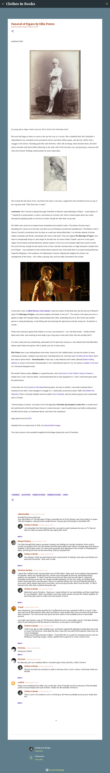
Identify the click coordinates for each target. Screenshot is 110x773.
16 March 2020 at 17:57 (40, 570)
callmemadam (23, 514)
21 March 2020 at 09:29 (46, 525)
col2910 (21, 682)
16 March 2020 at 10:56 (37, 514)
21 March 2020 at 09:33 (46, 626)
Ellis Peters (26, 494)
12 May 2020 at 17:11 (45, 691)
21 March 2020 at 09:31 (46, 589)
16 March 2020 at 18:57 (31, 607)
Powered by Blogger (55, 770)
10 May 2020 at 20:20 (31, 682)
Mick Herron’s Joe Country (39, 311)
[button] (12, 31)
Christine (21, 648)
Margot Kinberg (24, 541)
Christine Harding (25, 570)
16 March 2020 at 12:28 (39, 541)
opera (65, 494)
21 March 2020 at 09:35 (46, 666)
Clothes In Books (20, 4)
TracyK (21, 607)
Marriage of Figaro (54, 494)
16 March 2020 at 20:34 (33, 648)
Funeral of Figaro (39, 494)
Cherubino (15, 494)
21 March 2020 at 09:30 (46, 554)
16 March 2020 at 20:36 (33, 659)
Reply (20, 536)
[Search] (107, 4)
